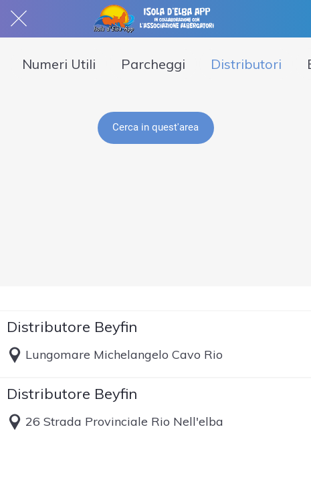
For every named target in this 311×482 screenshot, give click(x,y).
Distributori (246, 64)
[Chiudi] (19, 19)
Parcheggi (153, 64)
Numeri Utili (59, 64)
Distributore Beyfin (72, 326)
